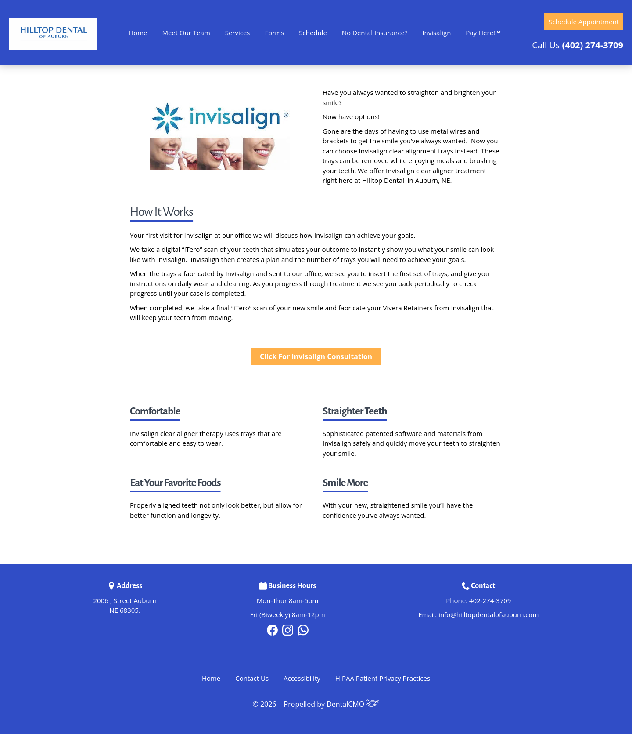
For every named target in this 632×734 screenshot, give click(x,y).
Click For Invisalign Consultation (316, 356)
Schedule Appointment (584, 21)
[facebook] (272, 629)
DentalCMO (353, 704)
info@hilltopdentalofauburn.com (488, 614)
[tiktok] (303, 629)
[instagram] (287, 629)
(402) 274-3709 (592, 45)
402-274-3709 (490, 600)
